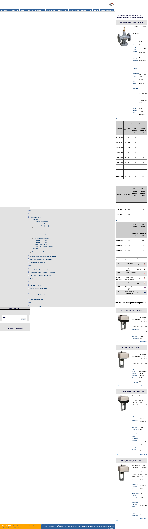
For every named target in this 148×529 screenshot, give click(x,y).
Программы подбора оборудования (39, 294)
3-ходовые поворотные (41, 240)
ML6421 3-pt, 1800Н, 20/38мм (131, 347)
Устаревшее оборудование (37, 306)
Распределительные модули (37, 265)
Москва (19, 527)
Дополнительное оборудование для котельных (43, 256)
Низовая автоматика (35, 217)
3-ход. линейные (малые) (42, 226)
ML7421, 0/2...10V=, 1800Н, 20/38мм (131, 461)
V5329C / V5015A (41, 232)
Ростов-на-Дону (12, 527)
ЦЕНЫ (96, 10)
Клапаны (35, 219)
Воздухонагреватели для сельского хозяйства (42, 272)
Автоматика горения (36, 285)
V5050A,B (39, 236)
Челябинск (4, 527)
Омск (30, 525)
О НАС (23, 10)
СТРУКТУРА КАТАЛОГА (36, 10)
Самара (25, 525)
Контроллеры (34, 214)
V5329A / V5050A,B (41, 234)
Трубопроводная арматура (37, 278)
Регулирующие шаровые (42, 238)
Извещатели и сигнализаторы (38, 288)
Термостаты (35, 253)
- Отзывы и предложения (15, 328)
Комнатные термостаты (36, 210)
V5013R (38, 230)
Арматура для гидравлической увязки (40, 269)
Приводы (35, 248)
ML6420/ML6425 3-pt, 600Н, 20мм (131, 310)
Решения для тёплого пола (37, 262)
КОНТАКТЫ (51, 10)
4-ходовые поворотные (41, 242)
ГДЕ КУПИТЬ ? (62, 10)
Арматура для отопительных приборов (41, 259)
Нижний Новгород (17, 525)
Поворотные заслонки (41, 244)
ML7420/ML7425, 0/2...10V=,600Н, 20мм (131, 391)
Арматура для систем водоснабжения (40, 275)
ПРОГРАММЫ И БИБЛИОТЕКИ (80, 10)
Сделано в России (107, 10)
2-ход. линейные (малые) (42, 221)
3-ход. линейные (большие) (42, 228)
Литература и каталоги (36, 299)
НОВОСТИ (14, 10)
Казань (34, 525)
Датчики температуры (38, 251)
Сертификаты (34, 302)
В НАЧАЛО (5, 10)
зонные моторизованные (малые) (44, 246)
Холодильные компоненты (37, 282)
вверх (117, 341)
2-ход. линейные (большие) (42, 224)
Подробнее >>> (143, 341)
